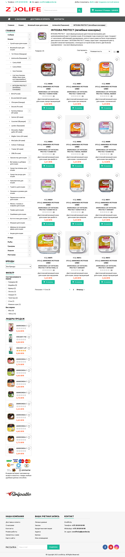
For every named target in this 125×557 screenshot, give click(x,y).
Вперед (81, 290)
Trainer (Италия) (17, 149)
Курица (12, 288)
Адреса (38, 532)
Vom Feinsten (17, 71)
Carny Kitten (17, 67)
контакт (69, 516)
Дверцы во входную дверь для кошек (18, 228)
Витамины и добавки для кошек (18, 163)
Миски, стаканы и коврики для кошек (17, 204)
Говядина (12, 282)
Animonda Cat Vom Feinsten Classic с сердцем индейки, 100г (23, 359)
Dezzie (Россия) (17, 106)
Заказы (38, 525)
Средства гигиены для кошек (18, 169)
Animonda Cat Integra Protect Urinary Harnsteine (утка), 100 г (77, 268)
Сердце (12, 295)
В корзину (48, 108)
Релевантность (100, 51)
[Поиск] (62, 10)
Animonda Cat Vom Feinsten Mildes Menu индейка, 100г (23, 370)
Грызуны (11, 246)
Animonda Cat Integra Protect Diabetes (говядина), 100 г (48, 151)
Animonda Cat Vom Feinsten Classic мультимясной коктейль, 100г (23, 415)
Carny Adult (17, 62)
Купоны (38, 535)
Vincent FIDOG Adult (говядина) (23, 337)
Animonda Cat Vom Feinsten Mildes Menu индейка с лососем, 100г (23, 381)
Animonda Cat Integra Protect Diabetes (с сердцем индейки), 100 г (48, 209)
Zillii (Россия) (16, 153)
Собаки (11, 35)
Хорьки (11, 250)
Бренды (10, 261)
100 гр (12, 314)
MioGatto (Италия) (18, 140)
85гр (11, 310)
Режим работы (11, 532)
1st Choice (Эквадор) (19, 54)
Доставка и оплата (40, 19)
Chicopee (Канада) (18, 102)
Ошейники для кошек (18, 214)
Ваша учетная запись (47, 516)
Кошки (10, 39)
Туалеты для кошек (17, 187)
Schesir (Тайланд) (17, 145)
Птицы (10, 237)
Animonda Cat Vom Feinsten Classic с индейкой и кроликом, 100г (23, 392)
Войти (92, 2)
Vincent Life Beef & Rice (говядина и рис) (23, 348)
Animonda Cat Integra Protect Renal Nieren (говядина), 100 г (77, 151)
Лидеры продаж (15, 319)
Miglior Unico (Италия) (19, 136)
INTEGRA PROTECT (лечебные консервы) (20, 87)
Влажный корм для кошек (17, 48)
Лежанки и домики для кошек (18, 192)
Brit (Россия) (15, 94)
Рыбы (10, 242)
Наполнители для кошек (16, 181)
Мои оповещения (41, 538)
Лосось (12, 291)
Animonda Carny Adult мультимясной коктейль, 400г (23, 326)
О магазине (20, 19)
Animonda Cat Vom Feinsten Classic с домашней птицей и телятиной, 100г (23, 437)
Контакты (59, 19)
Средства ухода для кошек (18, 175)
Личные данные (41, 522)
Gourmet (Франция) (18, 121)
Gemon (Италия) (17, 117)
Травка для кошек (17, 210)
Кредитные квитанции (43, 528)
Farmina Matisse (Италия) (17, 112)
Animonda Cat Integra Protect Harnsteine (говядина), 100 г (48, 94)
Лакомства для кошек (18, 157)
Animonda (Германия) (19, 58)
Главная (10, 31)
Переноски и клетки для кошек (17, 198)
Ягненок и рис (14, 304)
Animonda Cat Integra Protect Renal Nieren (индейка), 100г (106, 94)
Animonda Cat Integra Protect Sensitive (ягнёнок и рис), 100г (77, 94)
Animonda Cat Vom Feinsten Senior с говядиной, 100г (23, 448)
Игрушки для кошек (17, 223)
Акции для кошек (16, 233)
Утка (11, 301)
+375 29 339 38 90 (21, 2)
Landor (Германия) (18, 126)
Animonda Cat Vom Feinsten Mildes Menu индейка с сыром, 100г (23, 426)
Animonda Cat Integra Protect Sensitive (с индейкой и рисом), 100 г (23, 404)
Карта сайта (10, 538)
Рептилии (12, 255)
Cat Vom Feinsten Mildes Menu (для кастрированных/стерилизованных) (19, 78)
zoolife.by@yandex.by (48, 2)
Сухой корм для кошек (18, 43)
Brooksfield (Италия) (18, 98)
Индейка (12, 285)
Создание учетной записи (109, 2)
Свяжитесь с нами (12, 535)
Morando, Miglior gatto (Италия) (17, 131)
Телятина (13, 298)
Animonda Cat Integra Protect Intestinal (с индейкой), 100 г (48, 268)
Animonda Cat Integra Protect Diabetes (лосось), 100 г (106, 151)
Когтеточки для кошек (18, 218)
